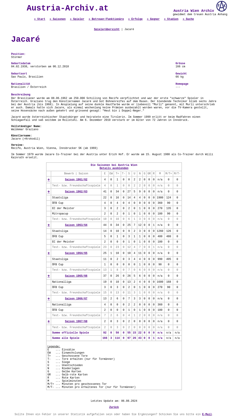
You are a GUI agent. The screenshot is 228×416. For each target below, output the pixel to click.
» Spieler (77, 19)
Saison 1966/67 (76, 298)
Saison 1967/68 (76, 321)
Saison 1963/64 (76, 225)
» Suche (188, 19)
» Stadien (171, 19)
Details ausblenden (114, 168)
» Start (39, 19)
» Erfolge (135, 19)
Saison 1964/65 (76, 253)
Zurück (114, 407)
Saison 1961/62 (76, 179)
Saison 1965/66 (76, 276)
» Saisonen (58, 19)
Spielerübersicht (107, 29)
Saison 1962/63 (76, 191)
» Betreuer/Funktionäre (106, 19)
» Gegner (153, 19)
